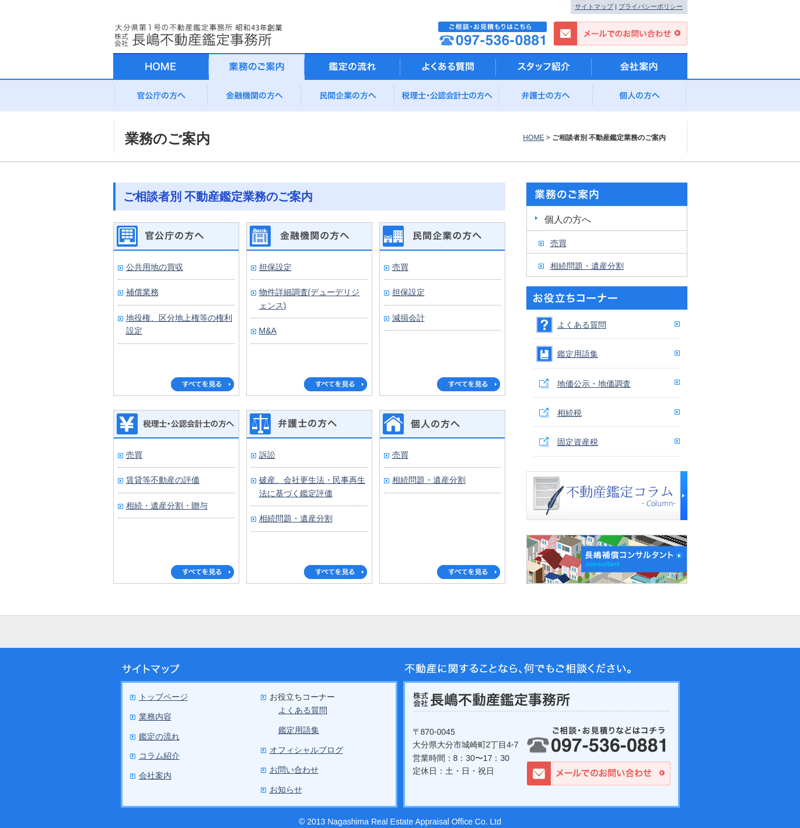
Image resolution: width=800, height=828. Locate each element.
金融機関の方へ (254, 99)
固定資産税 (577, 442)
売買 (400, 267)
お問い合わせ (294, 769)
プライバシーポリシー (651, 6)
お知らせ (286, 789)
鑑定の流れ (352, 66)
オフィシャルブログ (306, 750)
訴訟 (267, 454)
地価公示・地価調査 (594, 383)
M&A (268, 330)
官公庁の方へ (161, 99)
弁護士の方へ (546, 99)
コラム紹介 (159, 755)
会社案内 (639, 66)
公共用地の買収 (154, 267)
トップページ (163, 696)
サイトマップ (594, 6)
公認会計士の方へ (446, 99)
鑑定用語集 (577, 354)
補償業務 (142, 292)
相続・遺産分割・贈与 (167, 505)
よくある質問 (581, 324)
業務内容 (155, 716)
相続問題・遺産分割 (296, 518)
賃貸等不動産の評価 (163, 480)
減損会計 (408, 317)
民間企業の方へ (347, 99)
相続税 (569, 412)
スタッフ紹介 (544, 66)
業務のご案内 (257, 66)
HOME (533, 138)
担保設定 (275, 267)
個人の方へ (639, 99)
